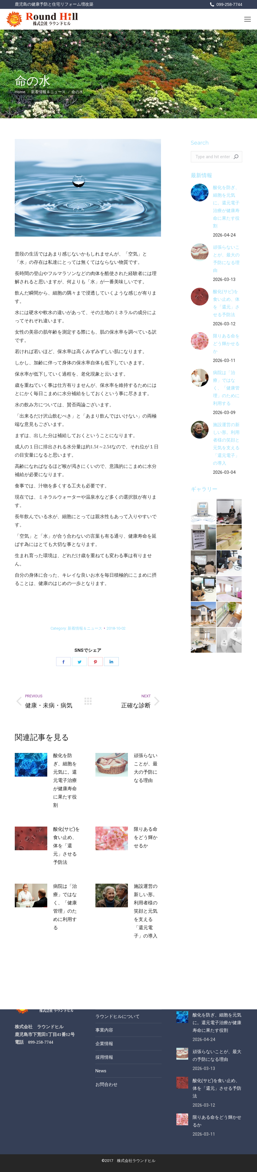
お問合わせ (106, 1084)
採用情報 (104, 1057)
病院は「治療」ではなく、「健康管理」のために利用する (65, 906)
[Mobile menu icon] (247, 19)
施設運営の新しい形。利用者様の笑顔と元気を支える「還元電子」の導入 (145, 911)
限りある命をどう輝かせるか (145, 837)
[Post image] (31, 765)
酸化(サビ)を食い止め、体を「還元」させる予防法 (66, 845)
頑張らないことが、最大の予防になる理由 (145, 768)
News (100, 1071)
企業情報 (104, 1043)
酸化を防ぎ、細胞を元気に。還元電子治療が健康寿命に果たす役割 (65, 780)
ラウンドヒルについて (117, 1016)
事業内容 (104, 1030)
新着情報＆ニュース (85, 628)
